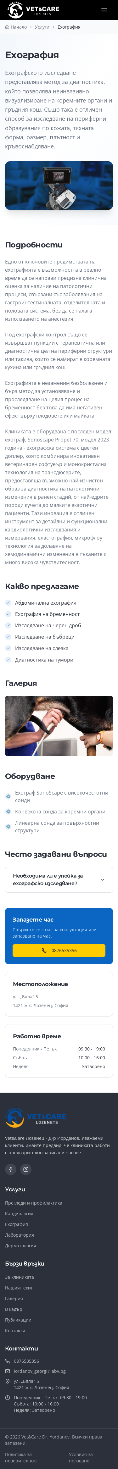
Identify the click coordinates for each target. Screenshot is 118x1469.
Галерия (14, 1298)
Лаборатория (19, 1235)
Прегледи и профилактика (33, 1203)
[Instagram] (25, 1169)
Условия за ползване (81, 1457)
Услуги (42, 27)
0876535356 (59, 950)
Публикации (18, 1320)
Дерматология (20, 1246)
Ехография (16, 1224)
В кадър (13, 1309)
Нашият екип (19, 1288)
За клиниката (19, 1277)
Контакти (15, 1330)
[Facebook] (10, 1169)
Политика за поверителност (21, 1457)
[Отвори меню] (104, 10)
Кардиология (19, 1214)
